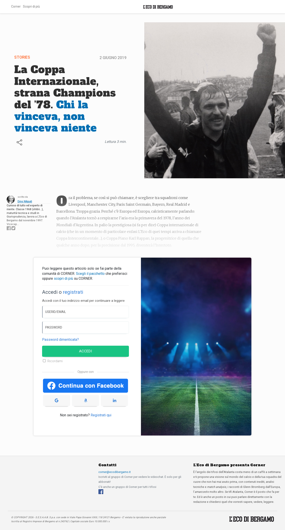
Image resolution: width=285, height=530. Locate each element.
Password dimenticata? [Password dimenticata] (60, 339)
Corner (16, 6)
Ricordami (55, 361)
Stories (22, 57)
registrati (73, 292)
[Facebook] (100, 491)
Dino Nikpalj (25, 201)
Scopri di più (31, 6)
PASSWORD (53, 327)
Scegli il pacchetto (90, 273)
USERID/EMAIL (55, 312)
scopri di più (63, 278)
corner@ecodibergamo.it (114, 472)
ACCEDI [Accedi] (85, 351)
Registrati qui (101, 415)
